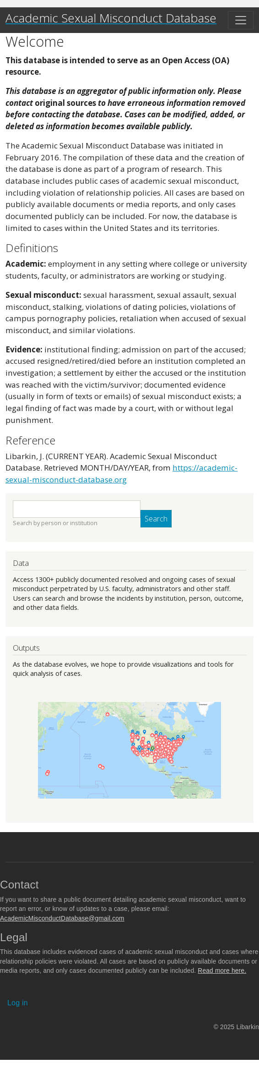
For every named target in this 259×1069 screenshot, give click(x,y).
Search (156, 519)
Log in (17, 1003)
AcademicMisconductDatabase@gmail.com (62, 918)
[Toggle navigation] (241, 20)
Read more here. (222, 970)
